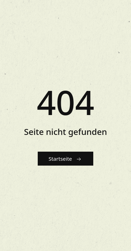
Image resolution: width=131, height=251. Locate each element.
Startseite (65, 159)
